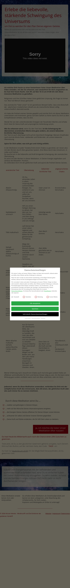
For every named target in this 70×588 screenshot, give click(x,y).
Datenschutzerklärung (17, 289)
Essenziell (15, 296)
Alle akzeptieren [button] (35, 302)
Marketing (39, 296)
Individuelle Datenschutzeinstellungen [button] (35, 313)
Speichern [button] (35, 307)
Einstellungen (47, 289)
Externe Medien (52, 296)
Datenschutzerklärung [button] (36, 316)
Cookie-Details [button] (28, 316)
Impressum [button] (43, 316)
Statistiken (27, 296)
